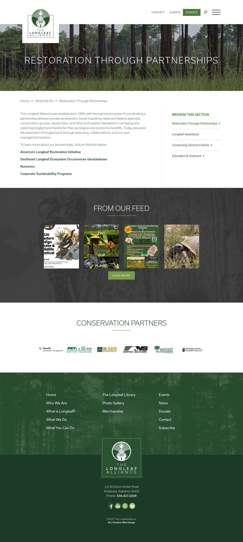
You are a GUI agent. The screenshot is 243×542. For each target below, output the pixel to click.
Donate (191, 12)
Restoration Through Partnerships (194, 123)
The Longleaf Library (119, 395)
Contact (158, 12)
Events (175, 12)
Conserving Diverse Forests (190, 145)
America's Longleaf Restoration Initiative (50, 152)
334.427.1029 (127, 495)
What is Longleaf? (60, 411)
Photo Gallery (113, 403)
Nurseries (27, 166)
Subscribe (167, 428)
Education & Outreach (186, 155)
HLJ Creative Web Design (121, 522)
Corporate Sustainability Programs (46, 174)
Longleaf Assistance (185, 134)
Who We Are (56, 403)
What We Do (44, 101)
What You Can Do (60, 428)
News (163, 403)
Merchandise (112, 411)
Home (24, 101)
